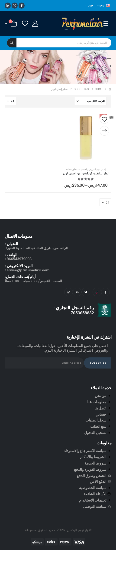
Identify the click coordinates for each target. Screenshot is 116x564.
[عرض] (10, 101)
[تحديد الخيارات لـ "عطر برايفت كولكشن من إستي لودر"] (104, 131)
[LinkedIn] (8, 6)
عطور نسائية (71, 169)
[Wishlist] (25, 24)
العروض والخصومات (87, 169)
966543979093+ (18, 259)
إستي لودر (101, 169)
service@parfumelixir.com (27, 270)
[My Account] (35, 24)
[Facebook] (22, 6)
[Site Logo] (82, 24)
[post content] (85, 137)
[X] (15, 6)
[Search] (11, 42)
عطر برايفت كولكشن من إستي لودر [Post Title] (85, 173)
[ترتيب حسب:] (90, 101)
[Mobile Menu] (107, 23)
